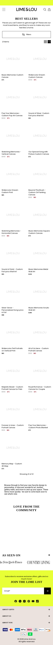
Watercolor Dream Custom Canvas (36, 76)
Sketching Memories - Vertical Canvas (11, 152)
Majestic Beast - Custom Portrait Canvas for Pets (12, 388)
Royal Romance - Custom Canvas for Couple (39, 388)
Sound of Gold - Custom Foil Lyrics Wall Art (12, 270)
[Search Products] (44, 9)
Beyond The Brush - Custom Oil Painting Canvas (37, 192)
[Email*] (23, 591)
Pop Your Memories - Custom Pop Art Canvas (12, 114)
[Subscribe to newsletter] (47, 591)
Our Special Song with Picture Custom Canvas (38, 152)
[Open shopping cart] (49, 9)
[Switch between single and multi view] (47, 41)
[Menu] (3, 9)
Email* (7, 591)
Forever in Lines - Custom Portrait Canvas (13, 426)
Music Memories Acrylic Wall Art (38, 308)
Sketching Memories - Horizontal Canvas (11, 232)
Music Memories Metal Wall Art (38, 270)
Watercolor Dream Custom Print (10, 191)
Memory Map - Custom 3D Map (12, 464)
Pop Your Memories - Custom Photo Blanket (38, 426)
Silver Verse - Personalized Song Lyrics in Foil (12, 310)
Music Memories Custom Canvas (12, 76)
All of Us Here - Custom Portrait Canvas (38, 349)
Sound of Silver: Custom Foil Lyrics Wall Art (38, 114)
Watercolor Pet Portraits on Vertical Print (12, 349)
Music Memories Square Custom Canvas (39, 232)
